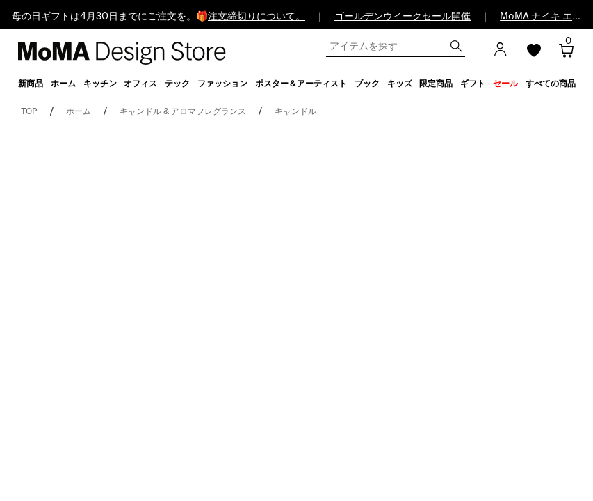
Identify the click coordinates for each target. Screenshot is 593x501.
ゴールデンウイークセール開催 (402, 17)
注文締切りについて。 (256, 17)
